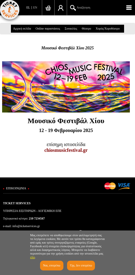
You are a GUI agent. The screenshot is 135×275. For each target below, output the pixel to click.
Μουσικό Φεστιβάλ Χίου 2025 (67, 48)
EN (35, 7)
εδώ (32, 257)
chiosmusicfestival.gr (66, 150)
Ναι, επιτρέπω (51, 265)
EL (28, 7)
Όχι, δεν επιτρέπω (81, 265)
